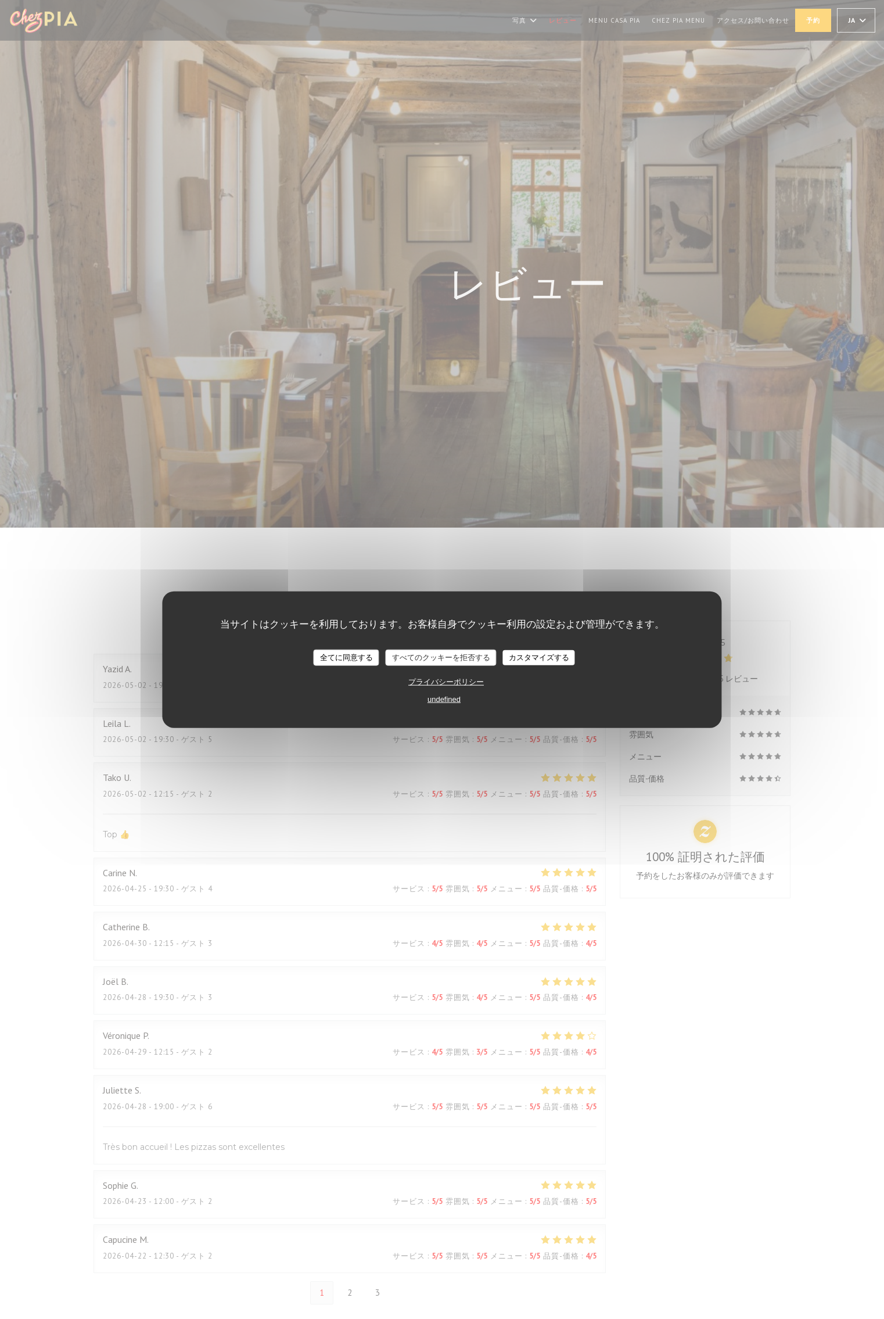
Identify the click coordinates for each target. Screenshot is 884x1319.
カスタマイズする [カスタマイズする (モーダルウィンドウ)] (539, 657)
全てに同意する (346, 657)
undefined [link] (444, 698)
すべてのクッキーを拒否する (441, 657)
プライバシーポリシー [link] (446, 681)
